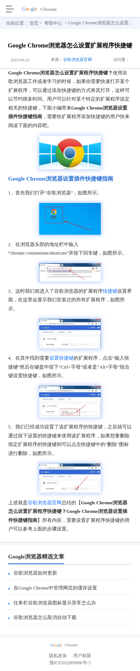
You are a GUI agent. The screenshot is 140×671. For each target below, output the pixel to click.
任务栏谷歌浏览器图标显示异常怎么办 (54, 603)
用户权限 (82, 655)
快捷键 (110, 291)
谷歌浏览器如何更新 (35, 573)
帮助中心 (53, 22)
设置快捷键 (61, 358)
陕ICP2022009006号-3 (70, 664)
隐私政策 (58, 655)
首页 (33, 22)
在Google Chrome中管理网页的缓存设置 (55, 588)
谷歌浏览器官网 (77, 59)
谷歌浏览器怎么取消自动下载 (45, 617)
